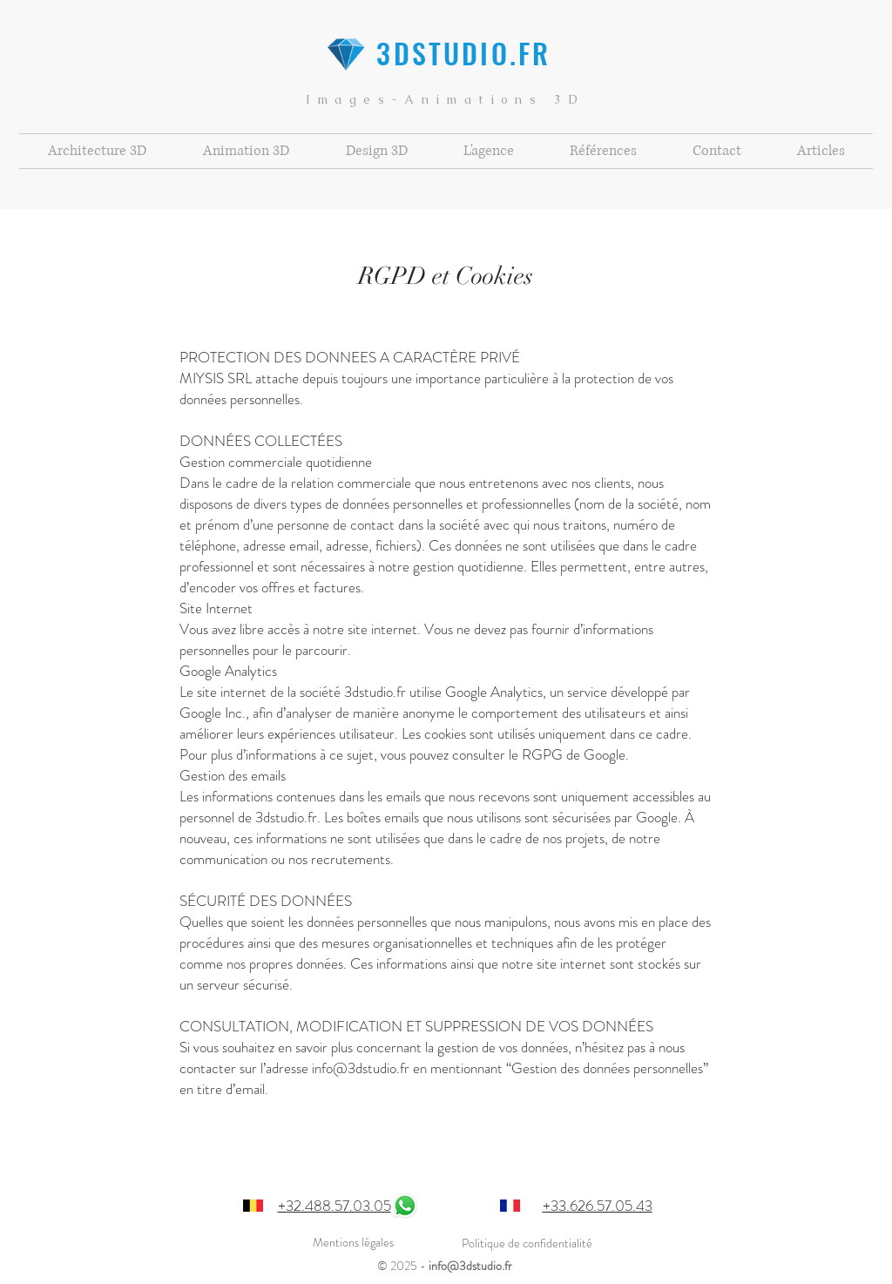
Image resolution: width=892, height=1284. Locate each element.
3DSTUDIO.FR (444, 52)
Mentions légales (353, 1242)
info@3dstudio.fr (470, 1265)
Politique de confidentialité (527, 1243)
